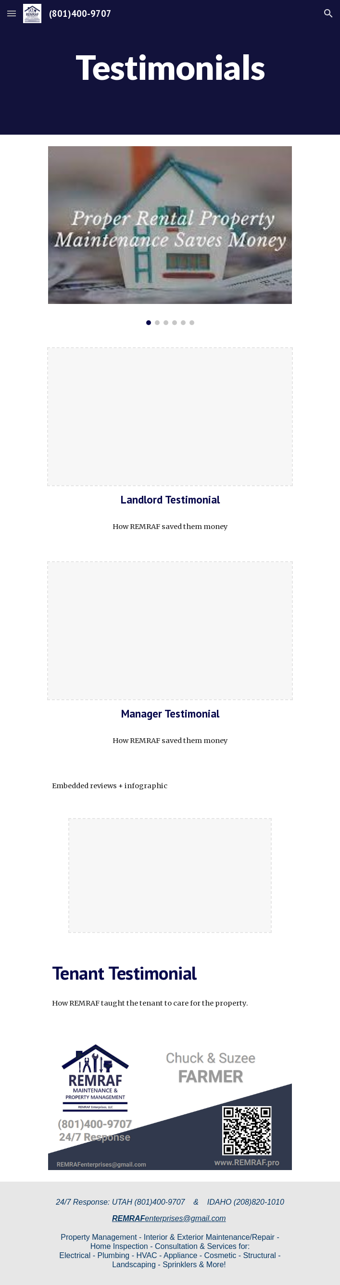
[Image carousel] (170, 235)
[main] (170, 67)
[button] (11, 13)
